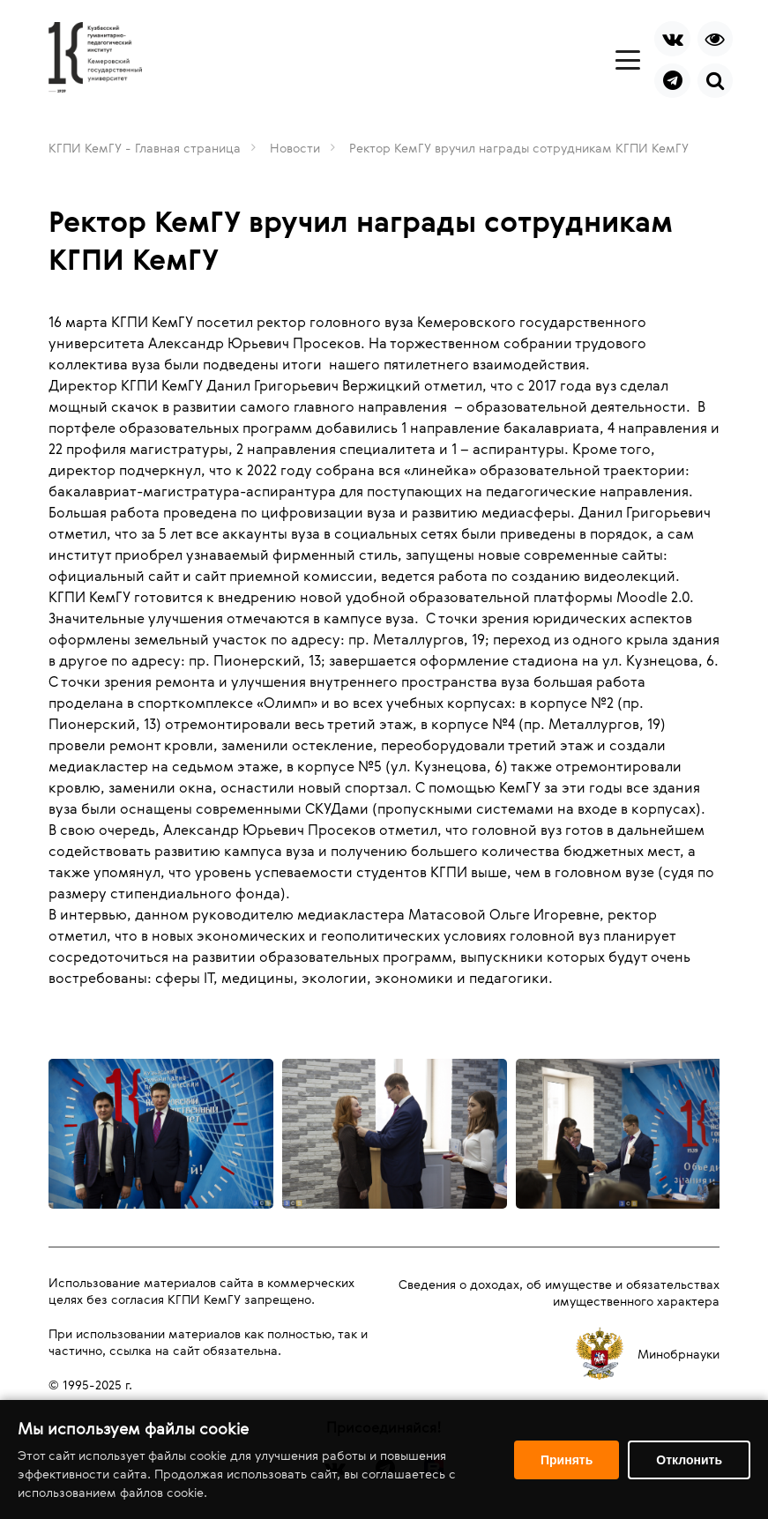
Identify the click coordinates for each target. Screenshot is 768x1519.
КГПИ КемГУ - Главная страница (144, 147)
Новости (295, 147)
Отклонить (689, 1460)
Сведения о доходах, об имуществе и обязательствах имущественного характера (559, 1292)
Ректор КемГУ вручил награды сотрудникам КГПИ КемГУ (519, 147)
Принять (567, 1460)
